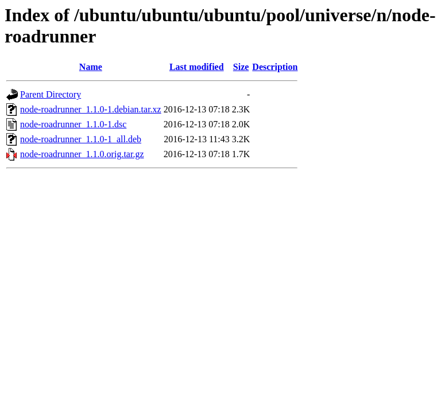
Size (241, 67)
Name (90, 67)
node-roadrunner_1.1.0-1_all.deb (80, 139)
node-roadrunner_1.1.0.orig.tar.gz (82, 154)
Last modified (196, 67)
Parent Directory (50, 94)
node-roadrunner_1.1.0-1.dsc (73, 124)
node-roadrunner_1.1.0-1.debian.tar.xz (90, 109)
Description (274, 67)
